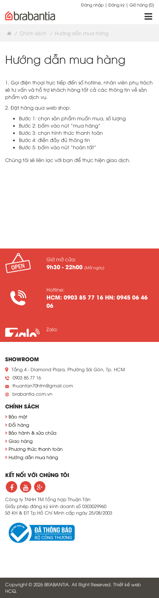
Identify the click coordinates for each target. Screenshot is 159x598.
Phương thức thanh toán (36, 449)
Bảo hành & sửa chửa (32, 432)
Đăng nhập (92, 5)
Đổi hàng (19, 425)
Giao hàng (21, 441)
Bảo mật (18, 416)
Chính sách (33, 33)
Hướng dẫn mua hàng (33, 457)
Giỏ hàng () (141, 5)
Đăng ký (116, 5)
